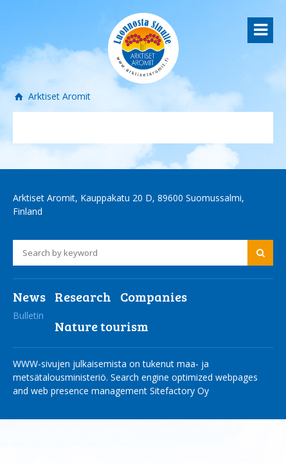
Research (83, 296)
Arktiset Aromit (58, 96)
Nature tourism (101, 326)
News (29, 296)
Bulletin (28, 315)
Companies (153, 296)
